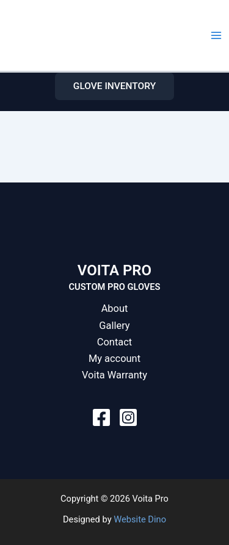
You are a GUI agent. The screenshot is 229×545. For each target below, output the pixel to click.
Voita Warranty (114, 375)
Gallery (114, 325)
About (114, 308)
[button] (114, 87)
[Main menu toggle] (216, 35)
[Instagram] (128, 417)
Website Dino (140, 519)
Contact (114, 342)
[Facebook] (101, 417)
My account (114, 358)
